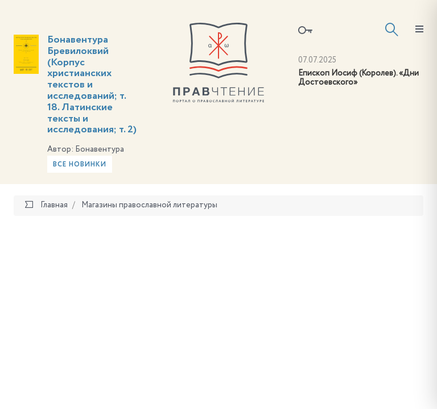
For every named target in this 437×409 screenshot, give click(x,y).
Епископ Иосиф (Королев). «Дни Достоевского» (358, 78)
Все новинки (79, 164)
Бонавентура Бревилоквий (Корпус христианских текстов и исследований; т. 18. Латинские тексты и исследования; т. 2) (92, 85)
